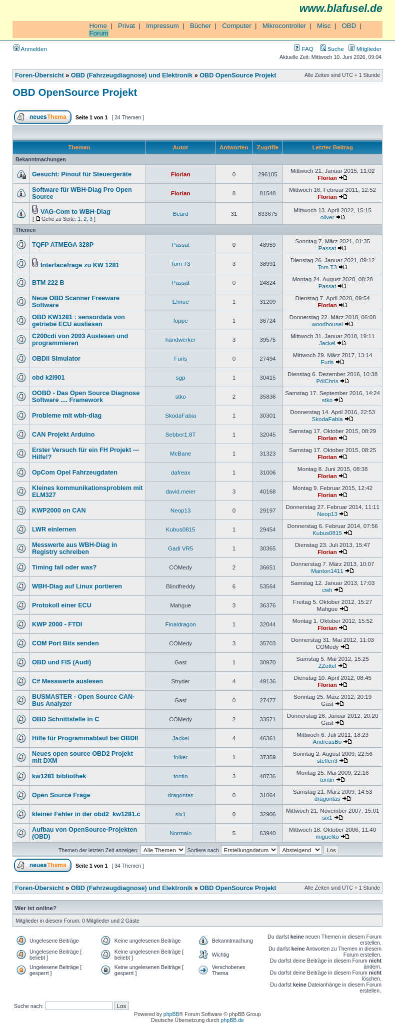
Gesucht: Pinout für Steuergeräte (82, 174)
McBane (181, 453)
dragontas (181, 795)
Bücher (200, 25)
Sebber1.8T (181, 434)
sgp (181, 377)
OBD (349, 25)
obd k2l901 (48, 377)
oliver (327, 217)
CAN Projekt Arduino (63, 434)
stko (181, 396)
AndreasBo (327, 741)
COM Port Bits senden (65, 643)
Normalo (181, 833)
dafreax (180, 472)
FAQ (303, 48)
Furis (180, 358)
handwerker (181, 339)
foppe (181, 320)
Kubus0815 (181, 529)
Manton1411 (327, 570)
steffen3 (327, 760)
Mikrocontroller (284, 25)
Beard (180, 213)
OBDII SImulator (56, 358)
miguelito (327, 836)
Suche (332, 48)
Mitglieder (365, 48)
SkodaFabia (180, 415)
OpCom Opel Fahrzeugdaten (75, 472)
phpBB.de (232, 1020)
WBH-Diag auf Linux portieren (77, 586)
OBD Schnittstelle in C (65, 719)
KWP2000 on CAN (59, 510)
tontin (181, 776)
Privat (126, 25)
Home (98, 25)
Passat (181, 244)
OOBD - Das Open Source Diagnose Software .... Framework (86, 397)
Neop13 (180, 510)
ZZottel (327, 665)
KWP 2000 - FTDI (57, 624)
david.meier (181, 491)
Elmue (180, 301)
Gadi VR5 (180, 548)
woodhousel (327, 324)
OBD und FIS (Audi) (61, 662)
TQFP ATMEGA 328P (63, 244)
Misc (323, 25)
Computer (237, 25)
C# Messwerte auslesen (67, 681)
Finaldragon (181, 624)
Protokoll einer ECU (62, 605)
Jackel (327, 343)
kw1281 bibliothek (59, 776)
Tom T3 (180, 263)
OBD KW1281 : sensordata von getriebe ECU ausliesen (78, 321)
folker (181, 757)
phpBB (172, 1014)
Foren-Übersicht (39, 75)
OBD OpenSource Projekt (238, 75)
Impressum (162, 25)
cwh (327, 589)
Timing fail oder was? (64, 567)
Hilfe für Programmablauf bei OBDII (85, 738)
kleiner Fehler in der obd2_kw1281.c (86, 814)
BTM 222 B (48, 282)
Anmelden (30, 48)
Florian (180, 174)
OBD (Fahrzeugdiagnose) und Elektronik (131, 75)
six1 (181, 814)
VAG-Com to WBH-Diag (75, 211)
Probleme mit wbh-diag (67, 415)
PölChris (327, 381)
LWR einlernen (54, 529)
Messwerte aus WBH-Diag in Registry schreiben (74, 548)
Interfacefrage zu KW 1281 (80, 265)
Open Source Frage (61, 795)
